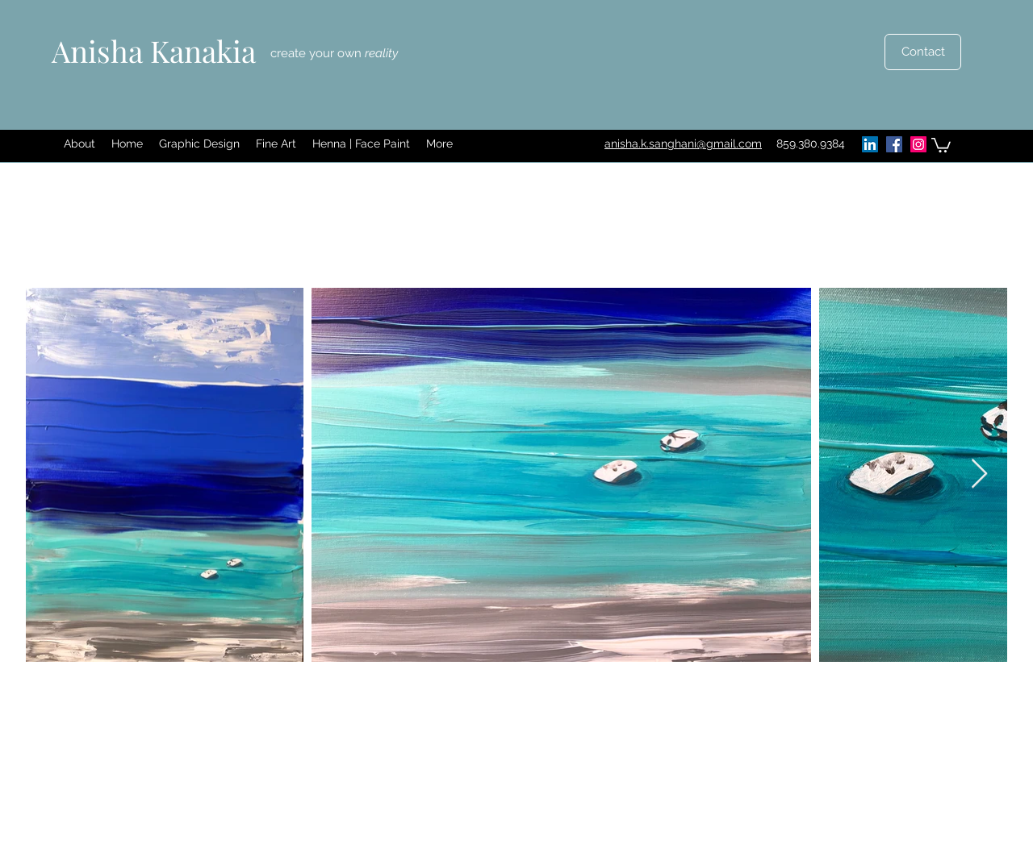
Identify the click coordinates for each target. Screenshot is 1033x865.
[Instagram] (918, 144)
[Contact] (923, 52)
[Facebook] (894, 144)
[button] (199, 144)
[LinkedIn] (870, 144)
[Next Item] (979, 474)
